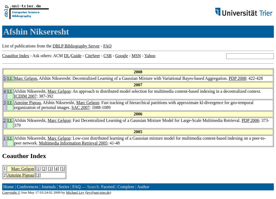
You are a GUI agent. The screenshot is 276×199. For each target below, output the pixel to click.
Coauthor (15, 155)
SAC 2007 (80, 107)
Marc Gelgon (25, 78)
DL (67, 55)
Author (143, 186)
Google (121, 55)
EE (10, 78)
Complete (126, 186)
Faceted (108, 186)
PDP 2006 (250, 120)
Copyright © (11, 192)
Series (64, 186)
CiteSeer (92, 55)
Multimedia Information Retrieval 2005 (73, 143)
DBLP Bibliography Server (76, 46)
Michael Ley (75, 192)
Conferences (27, 186)
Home (8, 186)
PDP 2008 (237, 78)
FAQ (107, 46)
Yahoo (149, 55)
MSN (136, 55)
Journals (48, 186)
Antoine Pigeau (27, 102)
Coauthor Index (15, 55)
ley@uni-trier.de (98, 192)
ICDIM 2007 (25, 96)
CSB (108, 55)
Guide (76, 55)
